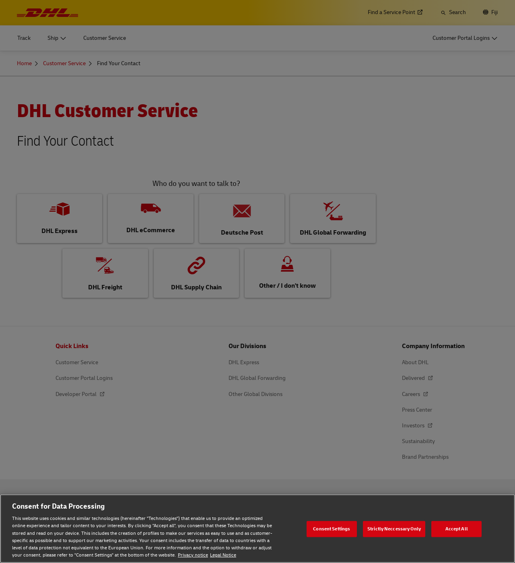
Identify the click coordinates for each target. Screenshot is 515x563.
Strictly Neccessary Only (394, 529)
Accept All (456, 529)
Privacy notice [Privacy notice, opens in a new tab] (193, 555)
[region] (257, 528)
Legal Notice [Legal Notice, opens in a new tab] (223, 555)
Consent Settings (331, 529)
